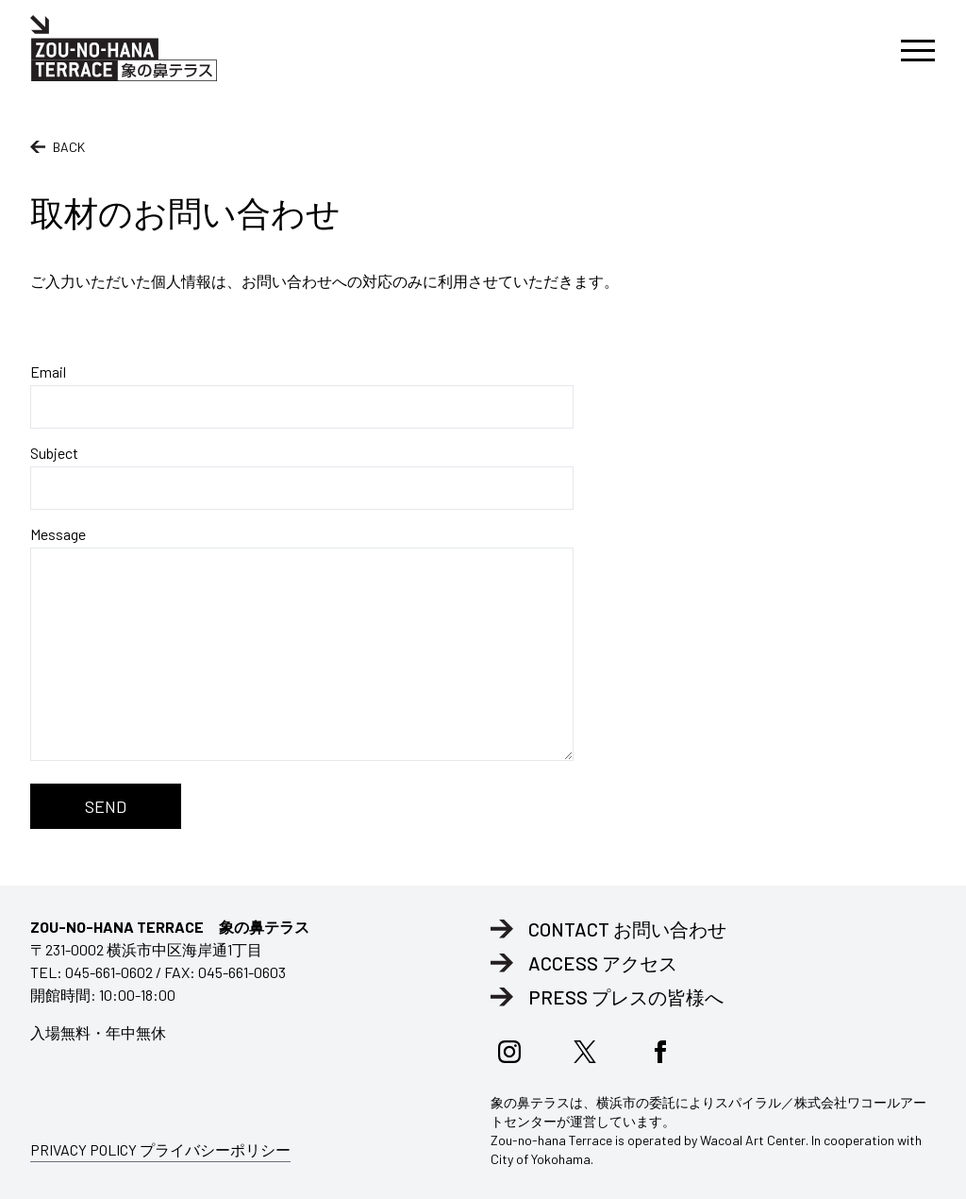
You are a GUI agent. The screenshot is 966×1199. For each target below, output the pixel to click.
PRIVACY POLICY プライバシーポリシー (160, 1149)
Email (302, 396)
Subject (302, 477)
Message (302, 643)
